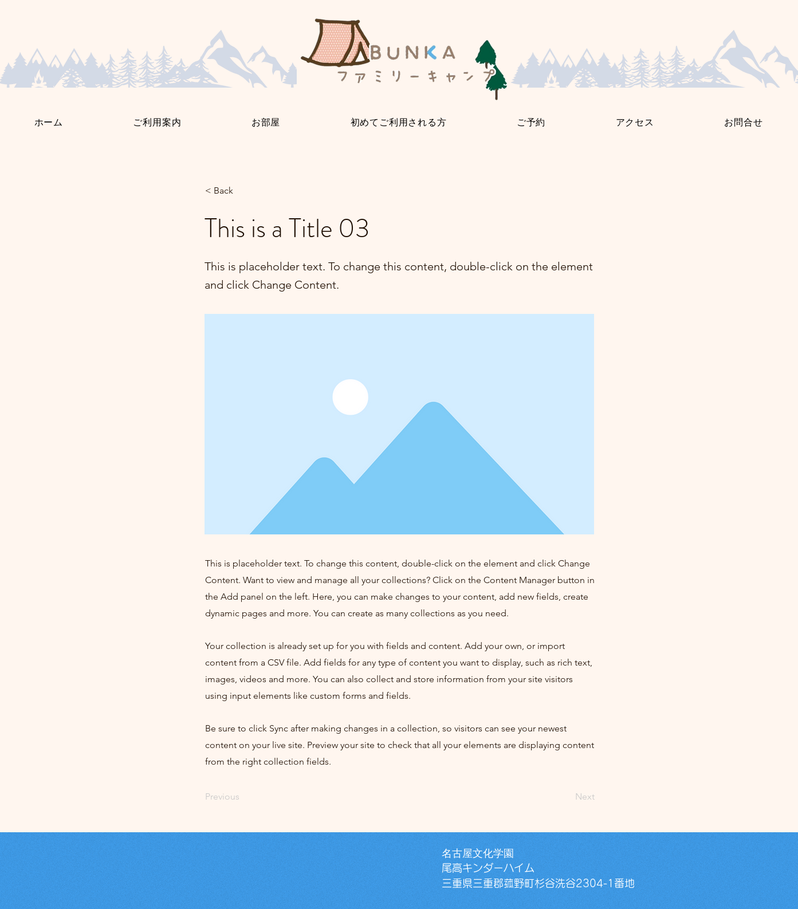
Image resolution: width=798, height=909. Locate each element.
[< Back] (243, 190)
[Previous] (243, 796)
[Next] (566, 796)
